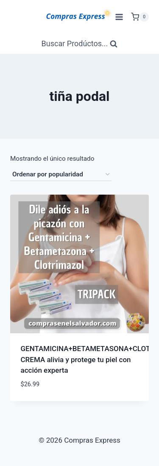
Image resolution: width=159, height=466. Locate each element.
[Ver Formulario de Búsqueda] (80, 44)
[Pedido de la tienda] (61, 174)
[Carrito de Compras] (140, 17)
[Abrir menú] (119, 16)
